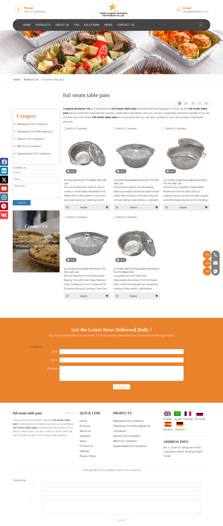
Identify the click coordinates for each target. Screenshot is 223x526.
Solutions (85, 436)
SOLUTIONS (91, 24)
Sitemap (84, 451)
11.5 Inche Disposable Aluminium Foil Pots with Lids (136, 182)
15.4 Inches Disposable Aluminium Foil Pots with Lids (84, 270)
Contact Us (86, 446)
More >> (70, 413)
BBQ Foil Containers (29, 146)
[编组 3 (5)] (111, 52)
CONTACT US (125, 24)
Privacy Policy (88, 456)
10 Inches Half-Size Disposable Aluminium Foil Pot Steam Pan (136, 270)
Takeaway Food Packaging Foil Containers (37, 131)
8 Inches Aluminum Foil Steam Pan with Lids (85, 182)
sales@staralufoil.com (196, 11)
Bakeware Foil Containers (32, 124)
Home (83, 420)
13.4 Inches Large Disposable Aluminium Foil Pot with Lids (185, 182)
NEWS (108, 24)
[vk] (4, 215)
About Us (85, 431)
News (83, 441)
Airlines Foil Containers (30, 138)
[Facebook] (4, 162)
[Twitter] (4, 180)
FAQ (76, 24)
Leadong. (135, 470)
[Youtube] (4, 188)
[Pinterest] (4, 206)
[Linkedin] (4, 171)
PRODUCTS (43, 24)
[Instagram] (4, 197)
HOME (27, 24)
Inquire (75, 207)
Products (85, 426)
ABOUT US (62, 24)
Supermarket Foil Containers (34, 153)
